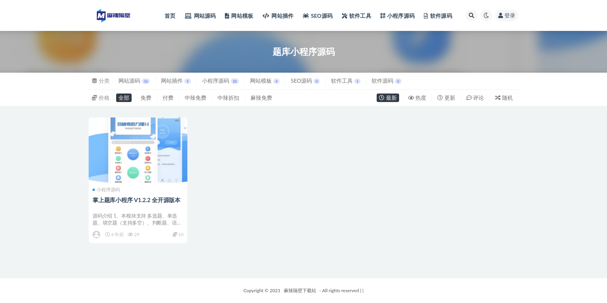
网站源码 (134, 80)
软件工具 (345, 80)
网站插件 (175, 80)
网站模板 (264, 80)
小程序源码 (220, 80)
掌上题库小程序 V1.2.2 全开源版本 (136, 199)
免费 (146, 97)
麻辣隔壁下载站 (300, 290)
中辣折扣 (228, 97)
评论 (475, 97)
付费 (168, 97)
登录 (506, 15)
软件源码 (386, 80)
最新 (388, 97)
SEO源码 (305, 80)
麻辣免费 (261, 97)
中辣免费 (195, 97)
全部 (123, 97)
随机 (504, 97)
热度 (417, 97)
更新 (446, 97)
